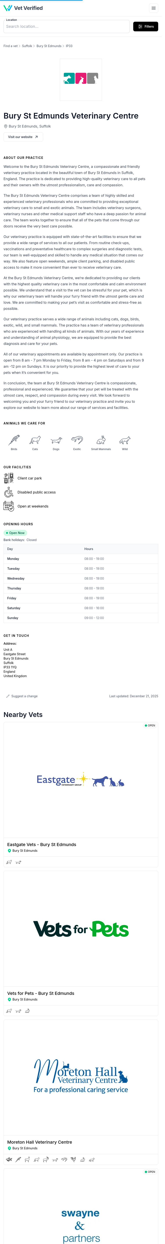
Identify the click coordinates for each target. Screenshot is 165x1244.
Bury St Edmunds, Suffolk (30, 126)
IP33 (69, 46)
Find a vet (11, 46)
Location (11, 19)
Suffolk (27, 46)
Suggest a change (21, 696)
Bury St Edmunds (49, 46)
